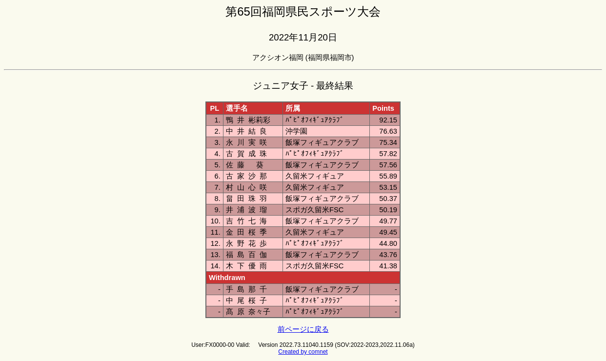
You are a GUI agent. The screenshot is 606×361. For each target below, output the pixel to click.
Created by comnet (302, 351)
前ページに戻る (303, 329)
